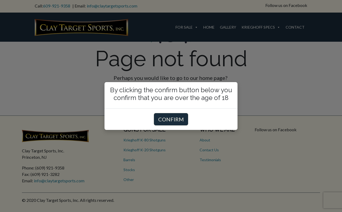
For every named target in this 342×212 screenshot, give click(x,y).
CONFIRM (171, 119)
